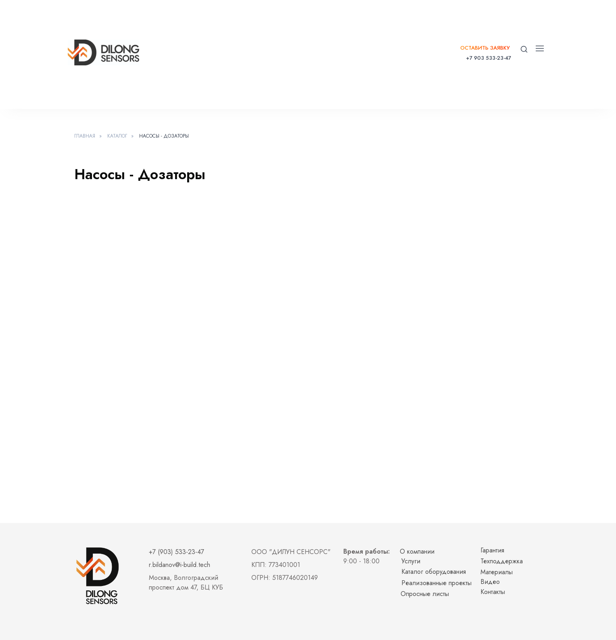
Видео (490, 581)
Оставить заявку (485, 47)
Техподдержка (501, 561)
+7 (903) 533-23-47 (176, 551)
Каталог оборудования (433, 571)
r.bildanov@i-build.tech (179, 564)
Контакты (492, 591)
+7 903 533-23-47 (488, 58)
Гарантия (492, 550)
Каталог (117, 136)
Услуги (410, 561)
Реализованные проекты (436, 583)
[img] (103, 52)
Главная (84, 136)
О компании (417, 551)
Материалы (496, 572)
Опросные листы (425, 593)
